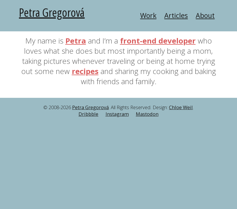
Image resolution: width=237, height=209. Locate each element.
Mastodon (147, 114)
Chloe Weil (181, 107)
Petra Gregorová (52, 12)
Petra (75, 41)
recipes (85, 71)
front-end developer (158, 41)
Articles (176, 15)
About (205, 15)
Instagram (117, 114)
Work (148, 15)
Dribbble (88, 114)
